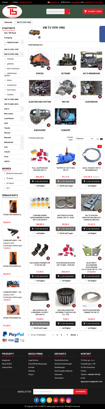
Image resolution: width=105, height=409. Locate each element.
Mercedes (8, 114)
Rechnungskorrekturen (63, 371)
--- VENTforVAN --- (11, 43)
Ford (6, 157)
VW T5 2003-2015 (11, 104)
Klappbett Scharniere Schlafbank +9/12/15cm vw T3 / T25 (91, 266)
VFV (8, 188)
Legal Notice (33, 360)
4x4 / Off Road (10, 33)
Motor (9, 80)
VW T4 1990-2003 (11, 99)
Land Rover (9, 118)
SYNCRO (10, 59)
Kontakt (5, 2)
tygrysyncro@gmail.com (91, 381)
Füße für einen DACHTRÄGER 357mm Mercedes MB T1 (13, 266)
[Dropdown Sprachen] (54, 2)
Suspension (12, 85)
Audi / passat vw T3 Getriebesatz (91, 169)
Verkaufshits (10, 195)
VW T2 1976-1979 (11, 49)
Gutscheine (59, 378)
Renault (7, 138)
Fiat (5, 147)
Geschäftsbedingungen (37, 364)
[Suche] (58, 11)
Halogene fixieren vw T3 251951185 (40, 264)
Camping (8, 38)
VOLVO (7, 152)
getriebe (10, 64)
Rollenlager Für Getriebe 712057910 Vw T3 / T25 (65, 312)
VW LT (6, 109)
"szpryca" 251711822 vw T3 (65, 169)
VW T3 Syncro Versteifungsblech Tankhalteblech (91, 217)
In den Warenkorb (40, 181)
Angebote (6, 360)
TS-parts (9, 178)
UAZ (6, 123)
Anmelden (76, 2)
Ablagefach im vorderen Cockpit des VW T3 (39, 312)
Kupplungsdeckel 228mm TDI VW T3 (91, 311)
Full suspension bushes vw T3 (40, 169)
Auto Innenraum (13, 69)
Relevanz (85, 138)
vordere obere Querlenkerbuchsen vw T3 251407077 (39, 217)
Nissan (7, 133)
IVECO (6, 161)
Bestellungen (60, 367)
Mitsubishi (8, 142)
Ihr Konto (60, 354)
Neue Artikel (7, 364)
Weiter (75, 335)
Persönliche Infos (61, 360)
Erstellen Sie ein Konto (93, 2)
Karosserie (11, 90)
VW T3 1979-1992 (11, 54)
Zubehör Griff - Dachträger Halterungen (13, 240)
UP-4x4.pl (10, 183)
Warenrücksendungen (63, 364)
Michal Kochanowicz (14, 173)
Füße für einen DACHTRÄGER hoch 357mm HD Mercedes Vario (13, 215)
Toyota (7, 128)
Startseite (8, 28)
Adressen (58, 374)
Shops (30, 374)
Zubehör (10, 95)
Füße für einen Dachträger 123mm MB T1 (13, 318)
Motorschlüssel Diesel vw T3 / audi (65, 216)
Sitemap (31, 371)
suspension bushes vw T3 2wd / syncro (65, 264)
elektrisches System (10, 74)
